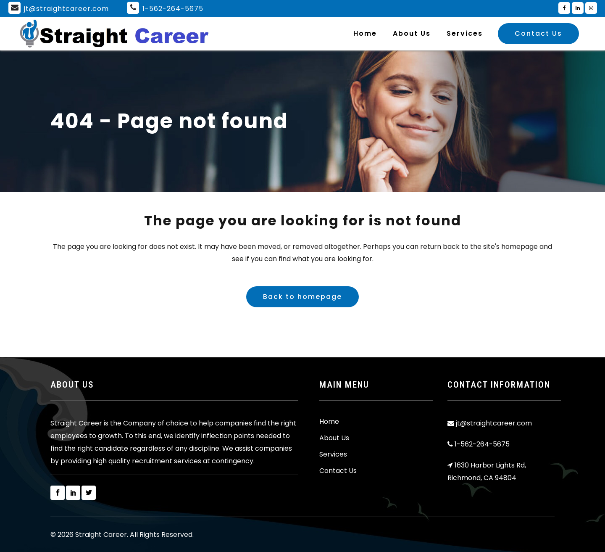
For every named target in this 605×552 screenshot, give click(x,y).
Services (333, 454)
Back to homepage (302, 296)
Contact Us (538, 33)
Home (329, 421)
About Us (334, 438)
